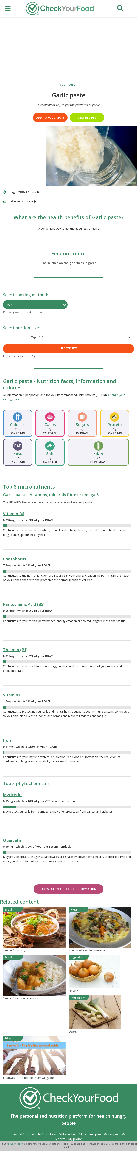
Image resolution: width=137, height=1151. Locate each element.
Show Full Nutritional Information (68, 889)
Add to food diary (50, 117)
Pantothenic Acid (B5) (23, 604)
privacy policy (15, 1143)
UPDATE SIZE (68, 348)
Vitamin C (12, 695)
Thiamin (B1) (15, 649)
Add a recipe (67, 1134)
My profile (75, 1139)
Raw (10, 304)
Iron (7, 740)
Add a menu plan (89, 1134)
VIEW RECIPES (87, 117)
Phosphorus (14, 559)
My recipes (111, 1134)
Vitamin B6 (13, 513)
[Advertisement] (68, 48)
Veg (62, 84)
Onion (73, 84)
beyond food (20, 1134)
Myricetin (12, 794)
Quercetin (12, 840)
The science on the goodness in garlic (68, 263)
